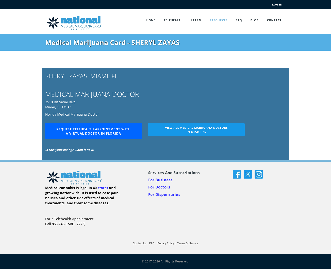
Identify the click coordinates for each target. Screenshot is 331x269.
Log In (277, 4)
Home (150, 20)
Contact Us (139, 243)
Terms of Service (187, 243)
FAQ (239, 20)
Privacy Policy (165, 243)
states (103, 188)
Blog (254, 20)
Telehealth (173, 20)
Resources (218, 20)
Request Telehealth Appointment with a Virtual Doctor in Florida (93, 131)
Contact (274, 20)
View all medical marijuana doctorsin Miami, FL (196, 130)
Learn (196, 20)
